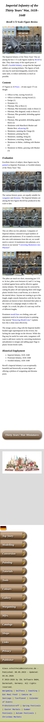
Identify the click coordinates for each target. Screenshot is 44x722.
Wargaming (9, 606)
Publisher (7, 659)
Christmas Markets (11, 717)
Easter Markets (12, 709)
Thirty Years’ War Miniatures (22, 434)
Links (5, 642)
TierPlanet (20, 698)
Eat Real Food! (10, 695)
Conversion (8, 553)
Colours (6, 589)
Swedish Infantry (15, 65)
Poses (17, 87)
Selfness (20, 691)
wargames (6, 198)
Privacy (6, 650)
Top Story (7, 535)
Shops (5, 633)
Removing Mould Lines (21, 320)
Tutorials (7, 571)
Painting (7, 562)
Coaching (32, 691)
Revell (37, 60)
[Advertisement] (22, 399)
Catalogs (7, 624)
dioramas (17, 198)
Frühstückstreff (10, 706)
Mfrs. (5, 615)
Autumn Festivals (25, 713)
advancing (22, 128)
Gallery (6, 597)
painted (5, 165)
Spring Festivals (32, 706)
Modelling (8, 544)
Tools (5, 580)
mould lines (15, 314)
